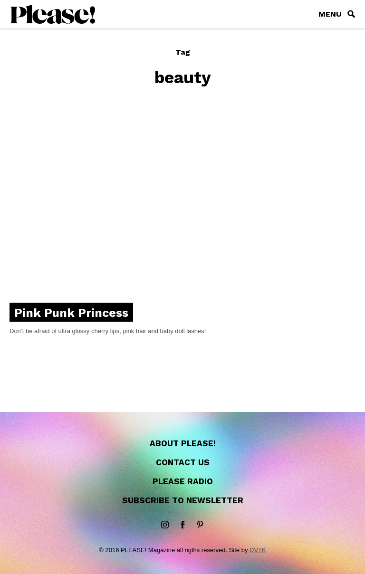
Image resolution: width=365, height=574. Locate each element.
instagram (165, 525)
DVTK (258, 550)
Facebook (182, 525)
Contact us (183, 462)
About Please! (183, 443)
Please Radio (183, 481)
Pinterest (200, 525)
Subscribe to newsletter (182, 500)
